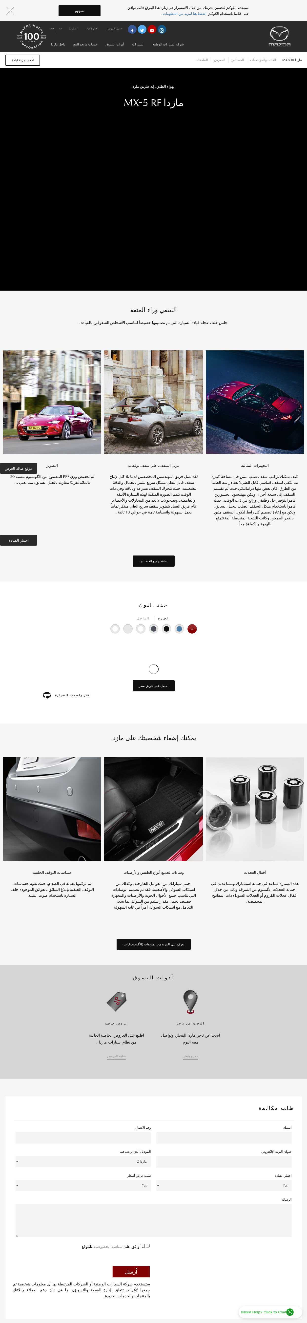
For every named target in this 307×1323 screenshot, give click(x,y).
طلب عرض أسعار (139, 1175)
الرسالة (287, 1199)
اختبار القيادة (19, 540)
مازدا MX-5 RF (292, 60)
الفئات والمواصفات (263, 60)
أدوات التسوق (114, 44)
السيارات (138, 44)
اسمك (287, 1128)
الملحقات (201, 60)
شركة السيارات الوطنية (168, 44)
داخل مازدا (58, 44)
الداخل (143, 618)
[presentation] (254, 1251)
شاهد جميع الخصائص (153, 561)
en (60, 28)
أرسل (131, 1272)
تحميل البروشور (114, 28)
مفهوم (79, 11)
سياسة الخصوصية (107, 1246)
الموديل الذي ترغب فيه (135, 1151)
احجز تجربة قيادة (23, 60)
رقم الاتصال (143, 1128)
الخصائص (237, 60)
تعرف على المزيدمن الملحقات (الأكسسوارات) (153, 944)
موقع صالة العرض (18, 468)
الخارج (164, 618)
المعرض (219, 60)
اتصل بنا (73, 28)
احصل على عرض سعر (153, 686)
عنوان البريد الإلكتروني (276, 1151)
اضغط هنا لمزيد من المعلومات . (184, 14)
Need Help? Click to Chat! (263, 1312)
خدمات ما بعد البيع (85, 44)
